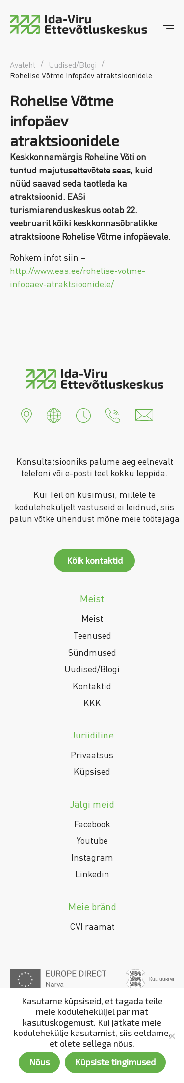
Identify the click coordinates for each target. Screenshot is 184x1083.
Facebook (92, 823)
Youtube (92, 840)
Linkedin (92, 873)
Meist (92, 618)
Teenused (92, 635)
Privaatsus (92, 754)
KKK (92, 702)
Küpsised (92, 771)
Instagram (92, 857)
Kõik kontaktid (95, 560)
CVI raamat (92, 926)
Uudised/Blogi (92, 669)
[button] (26, 414)
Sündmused (92, 652)
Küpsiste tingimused (115, 1062)
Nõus (39, 1062)
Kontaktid (92, 685)
